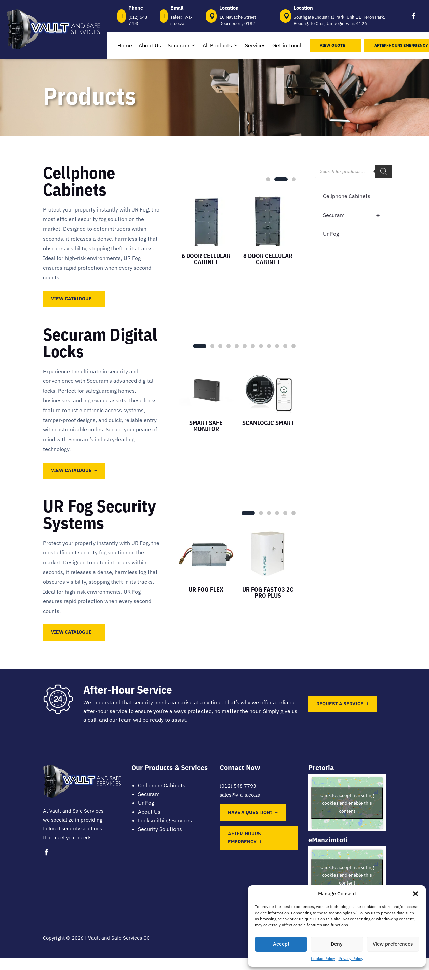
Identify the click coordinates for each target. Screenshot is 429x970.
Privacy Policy (351, 958)
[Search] (383, 171)
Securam (182, 45)
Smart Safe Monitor (206, 426)
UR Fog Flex (206, 589)
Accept (281, 944)
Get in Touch (287, 45)
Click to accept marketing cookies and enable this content (347, 803)
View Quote (335, 45)
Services (255, 45)
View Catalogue (71, 299)
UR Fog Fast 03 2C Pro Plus (267, 592)
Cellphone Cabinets (346, 196)
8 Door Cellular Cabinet (267, 259)
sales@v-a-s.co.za (240, 795)
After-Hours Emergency (244, 837)
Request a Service (340, 704)
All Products (220, 45)
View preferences (393, 944)
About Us (150, 45)
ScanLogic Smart (268, 423)
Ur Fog (331, 233)
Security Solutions (160, 829)
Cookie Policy (323, 958)
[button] (415, 893)
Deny (337, 944)
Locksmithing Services (165, 820)
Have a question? (250, 812)
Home (124, 45)
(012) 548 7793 (238, 785)
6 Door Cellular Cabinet (206, 259)
